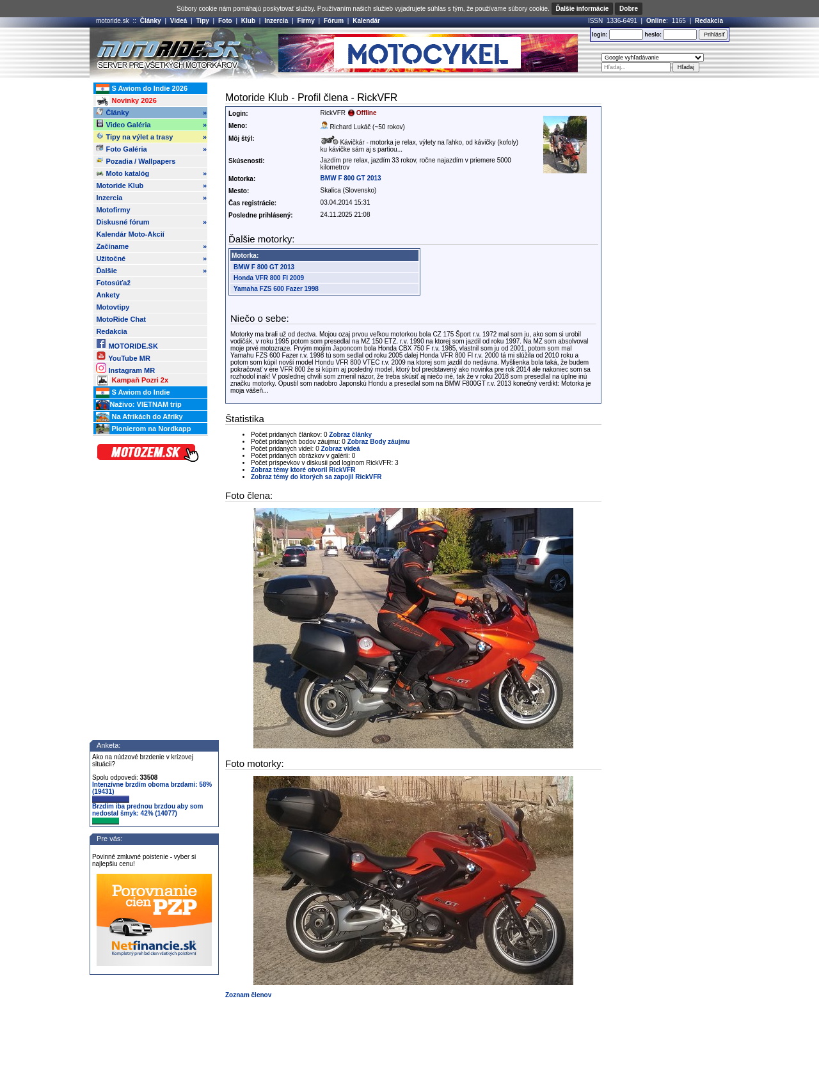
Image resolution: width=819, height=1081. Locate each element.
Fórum (334, 20)
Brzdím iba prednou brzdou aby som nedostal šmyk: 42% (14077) (147, 814)
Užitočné (151, 258)
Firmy (306, 20)
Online (656, 20)
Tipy (202, 20)
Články (150, 20)
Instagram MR (125, 368)
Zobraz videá (340, 448)
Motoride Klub (151, 185)
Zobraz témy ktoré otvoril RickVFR (303, 469)
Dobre (628, 8)
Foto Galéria (151, 149)
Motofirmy (113, 210)
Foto (225, 20)
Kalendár (366, 20)
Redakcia (709, 20)
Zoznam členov (248, 994)
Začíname (151, 246)
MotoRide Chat (121, 319)
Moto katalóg (151, 173)
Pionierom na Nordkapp (143, 429)
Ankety (108, 295)
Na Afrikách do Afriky (139, 417)
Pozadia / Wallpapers (135, 160)
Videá (178, 20)
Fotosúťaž (113, 283)
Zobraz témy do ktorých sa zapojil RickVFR (316, 476)
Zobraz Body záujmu (378, 441)
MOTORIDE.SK (126, 343)
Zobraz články (350, 434)
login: (600, 34)
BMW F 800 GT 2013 (351, 178)
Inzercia (276, 20)
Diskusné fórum (151, 222)
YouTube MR (123, 356)
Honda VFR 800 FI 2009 (269, 277)
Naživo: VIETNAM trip (138, 405)
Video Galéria (151, 125)
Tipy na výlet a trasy (151, 137)
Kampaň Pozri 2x (132, 380)
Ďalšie (151, 270)
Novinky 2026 (126, 101)
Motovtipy (112, 307)
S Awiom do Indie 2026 (141, 89)
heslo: (653, 34)
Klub (248, 20)
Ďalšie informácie (582, 8)
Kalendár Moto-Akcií (130, 234)
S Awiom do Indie (133, 393)
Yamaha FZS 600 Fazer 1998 (276, 288)
